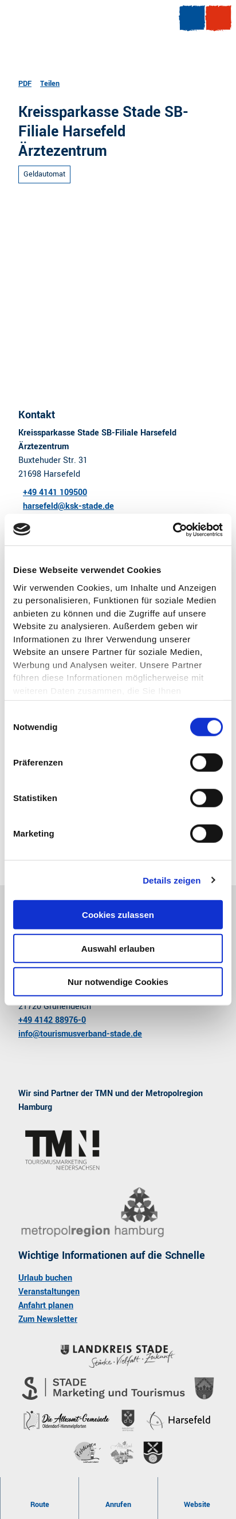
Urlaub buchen (45, 1278)
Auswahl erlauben (118, 948)
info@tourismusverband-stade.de (80, 1034)
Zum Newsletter (47, 1319)
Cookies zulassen (118, 915)
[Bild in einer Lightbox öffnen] (92, 1212)
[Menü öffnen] (192, 18)
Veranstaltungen (49, 1292)
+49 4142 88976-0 (52, 1020)
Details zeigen (171, 880)
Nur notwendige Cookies (118, 982)
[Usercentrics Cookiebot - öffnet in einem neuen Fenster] (173, 529)
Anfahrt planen (45, 1306)
